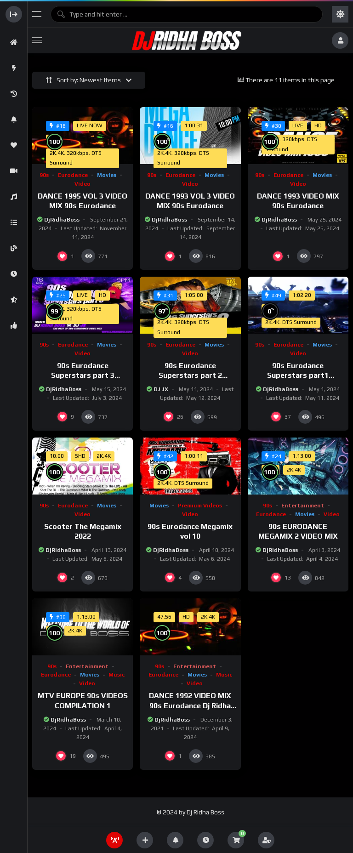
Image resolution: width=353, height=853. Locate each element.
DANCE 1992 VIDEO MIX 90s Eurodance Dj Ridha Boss (190, 705)
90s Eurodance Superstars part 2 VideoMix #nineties (190, 375)
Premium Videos (200, 505)
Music (116, 674)
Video (82, 184)
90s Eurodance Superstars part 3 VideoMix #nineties (82, 375)
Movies (106, 175)
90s (44, 175)
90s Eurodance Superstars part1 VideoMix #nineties (298, 375)
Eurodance (73, 175)
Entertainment (302, 505)
